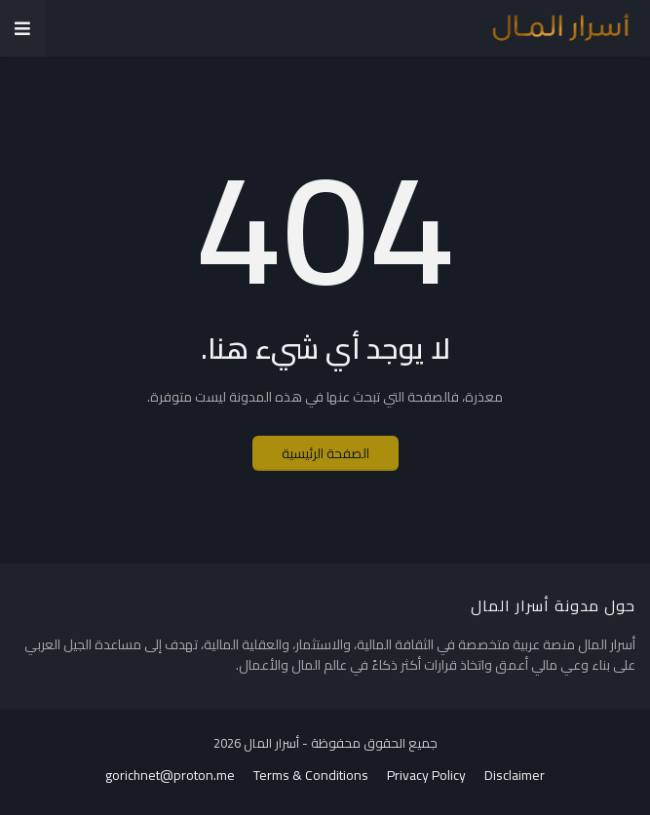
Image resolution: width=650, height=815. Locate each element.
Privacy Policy (426, 776)
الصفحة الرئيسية (325, 453)
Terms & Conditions (310, 776)
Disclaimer (514, 776)
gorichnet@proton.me (170, 776)
